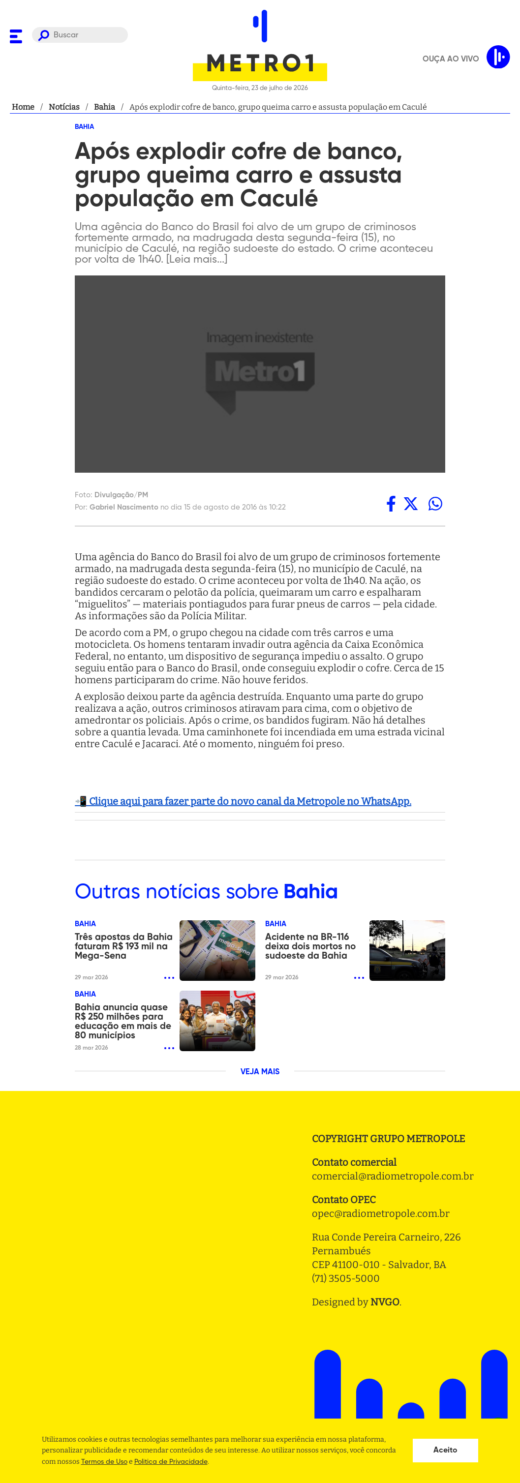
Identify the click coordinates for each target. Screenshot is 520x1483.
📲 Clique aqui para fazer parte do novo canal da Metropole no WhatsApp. (243, 801)
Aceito (445, 1450)
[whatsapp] (435, 503)
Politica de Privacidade (171, 1461)
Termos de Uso (104, 1461)
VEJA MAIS (260, 1072)
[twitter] (411, 503)
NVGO (384, 1302)
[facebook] (391, 503)
